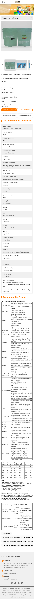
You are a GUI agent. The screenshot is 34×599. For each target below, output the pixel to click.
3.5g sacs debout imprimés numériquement (18, 541)
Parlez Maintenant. (25, 109)
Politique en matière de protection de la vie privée (16, 588)
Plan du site (6, 590)
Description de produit (25, 115)
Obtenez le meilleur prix (10, 109)
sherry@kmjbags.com (10, 579)
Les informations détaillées (9, 115)
